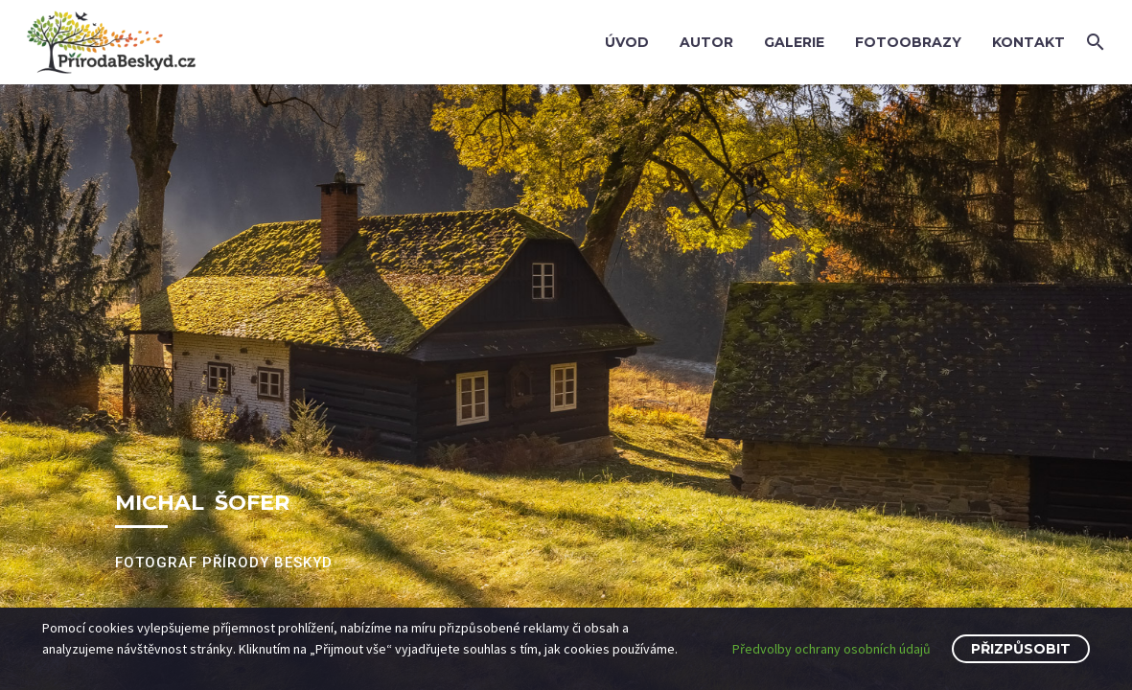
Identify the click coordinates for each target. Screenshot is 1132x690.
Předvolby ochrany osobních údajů (831, 648)
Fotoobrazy (908, 42)
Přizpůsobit (1021, 648)
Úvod (627, 42)
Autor (706, 42)
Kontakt (1028, 42)
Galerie (794, 42)
